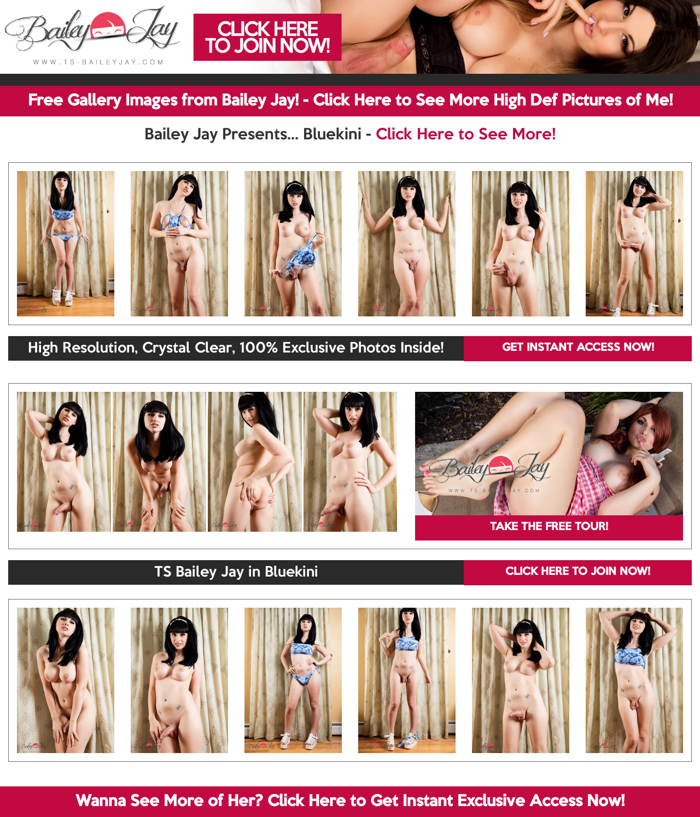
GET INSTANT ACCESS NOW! (578, 348)
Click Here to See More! (466, 135)
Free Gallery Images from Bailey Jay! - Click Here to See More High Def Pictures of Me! (350, 101)
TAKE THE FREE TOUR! (549, 527)
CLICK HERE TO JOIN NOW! (577, 572)
